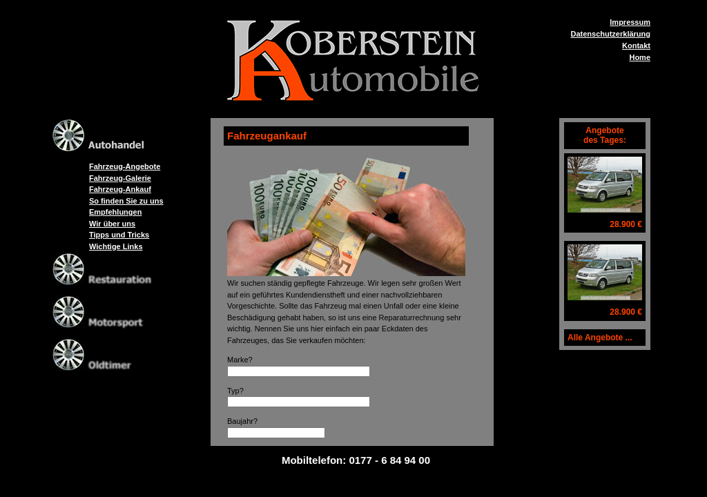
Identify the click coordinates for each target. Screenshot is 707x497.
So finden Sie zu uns (126, 201)
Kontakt (636, 45)
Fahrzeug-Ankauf (120, 189)
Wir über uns (112, 224)
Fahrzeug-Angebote (124, 166)
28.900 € (626, 224)
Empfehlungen (115, 212)
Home (639, 57)
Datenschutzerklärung (610, 34)
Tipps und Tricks (119, 235)
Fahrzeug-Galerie (120, 178)
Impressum (630, 22)
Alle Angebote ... (600, 337)
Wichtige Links (116, 246)
